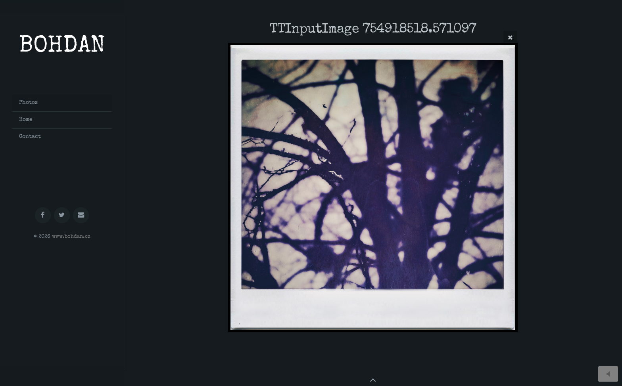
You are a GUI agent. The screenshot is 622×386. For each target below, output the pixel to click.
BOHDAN (62, 47)
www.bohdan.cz (71, 236)
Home (26, 119)
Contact (30, 136)
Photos (28, 102)
